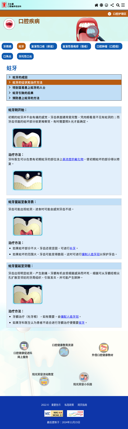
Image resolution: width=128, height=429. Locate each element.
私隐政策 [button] (69, 404)
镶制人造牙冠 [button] (91, 254)
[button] (15, 4)
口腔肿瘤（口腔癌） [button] (109, 46)
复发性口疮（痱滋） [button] (43, 46)
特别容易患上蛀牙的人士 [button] (29, 87)
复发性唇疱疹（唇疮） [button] (76, 46)
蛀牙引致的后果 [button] (23, 93)
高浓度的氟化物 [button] (73, 159)
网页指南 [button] (82, 404)
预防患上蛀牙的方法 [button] (26, 98)
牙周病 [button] (7, 46)
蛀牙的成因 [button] (20, 77)
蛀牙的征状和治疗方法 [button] (27, 82)
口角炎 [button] (7, 56)
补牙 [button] (73, 248)
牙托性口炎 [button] (25, 56)
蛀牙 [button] (21, 46)
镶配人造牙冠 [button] (70, 316)
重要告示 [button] (56, 404)
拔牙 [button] (82, 322)
